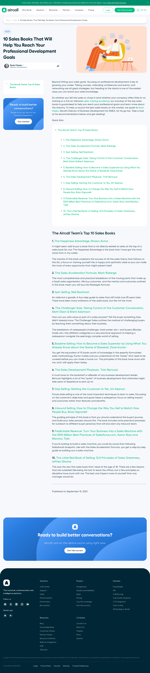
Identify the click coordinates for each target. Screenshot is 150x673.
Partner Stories (46, 635)
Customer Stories (47, 631)
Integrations (81, 587)
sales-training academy (96, 101)
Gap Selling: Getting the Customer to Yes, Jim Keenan (89, 389)
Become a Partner (47, 638)
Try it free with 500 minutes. (114, 3)
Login (108, 10)
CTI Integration (119, 602)
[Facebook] (5, 604)
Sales (15, 20)
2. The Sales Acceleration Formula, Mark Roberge (89, 146)
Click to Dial (118, 605)
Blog (8, 20)
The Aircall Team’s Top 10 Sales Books (25, 85)
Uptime (79, 638)
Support (43, 590)
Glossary (43, 650)
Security (57, 666)
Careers (79, 631)
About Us (80, 627)
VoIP (41, 646)
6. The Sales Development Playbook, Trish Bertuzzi (90, 177)
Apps (78, 594)
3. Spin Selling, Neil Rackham (78, 152)
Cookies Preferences (80, 666)
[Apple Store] (5, 615)
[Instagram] (22, 604)
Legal (35, 666)
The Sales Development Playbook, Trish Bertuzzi (86, 369)
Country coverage (84, 602)
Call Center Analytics (122, 598)
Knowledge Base (47, 627)
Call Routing (118, 594)
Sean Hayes (16, 65)
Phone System (46, 598)
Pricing (91, 10)
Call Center (44, 587)
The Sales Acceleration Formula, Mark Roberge (85, 272)
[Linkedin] (16, 604)
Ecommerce (45, 602)
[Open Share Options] (58, 66)
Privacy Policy (46, 666)
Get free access (124, 10)
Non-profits (45, 605)
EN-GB (144, 10)
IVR (114, 590)
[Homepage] (10, 10)
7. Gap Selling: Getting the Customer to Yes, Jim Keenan (93, 183)
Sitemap (66, 666)
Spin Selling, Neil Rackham (72, 292)
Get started (23, 122)
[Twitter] (11, 604)
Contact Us (81, 623)
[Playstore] (11, 615)
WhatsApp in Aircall (121, 609)
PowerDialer (118, 587)
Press (78, 635)
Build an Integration (48, 642)
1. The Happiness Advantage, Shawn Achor (86, 140)
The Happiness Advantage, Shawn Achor (81, 241)
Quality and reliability (85, 590)
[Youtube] (28, 604)
